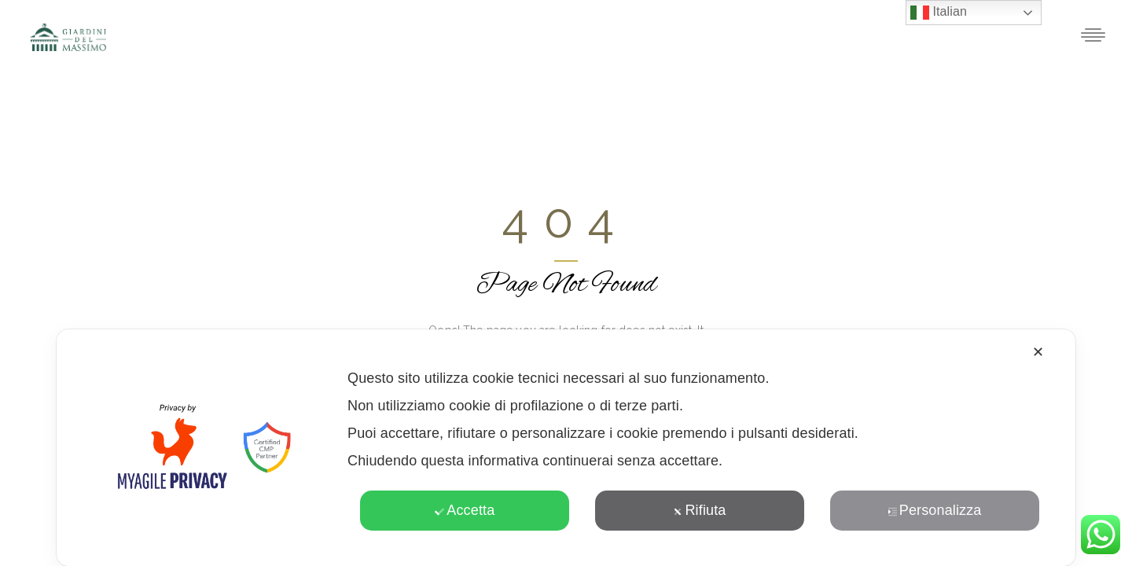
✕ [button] (1038, 352)
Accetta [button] (464, 510)
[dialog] (566, 447)
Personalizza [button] (935, 510)
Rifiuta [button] (699, 510)
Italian (938, 12)
